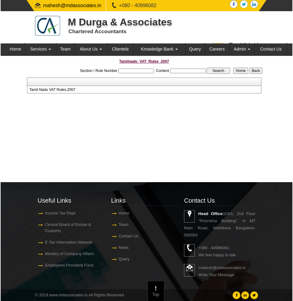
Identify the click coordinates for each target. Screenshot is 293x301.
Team (65, 49)
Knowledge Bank (159, 49)
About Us (91, 49)
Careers (217, 49)
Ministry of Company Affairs (68, 253)
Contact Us (271, 49)
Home (15, 49)
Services (40, 49)
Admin (242, 49)
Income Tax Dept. (60, 213)
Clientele (120, 49)
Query (195, 49)
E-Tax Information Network (68, 242)
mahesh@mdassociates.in (72, 5)
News (123, 247)
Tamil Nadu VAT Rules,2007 (52, 90)
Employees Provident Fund (68, 265)
